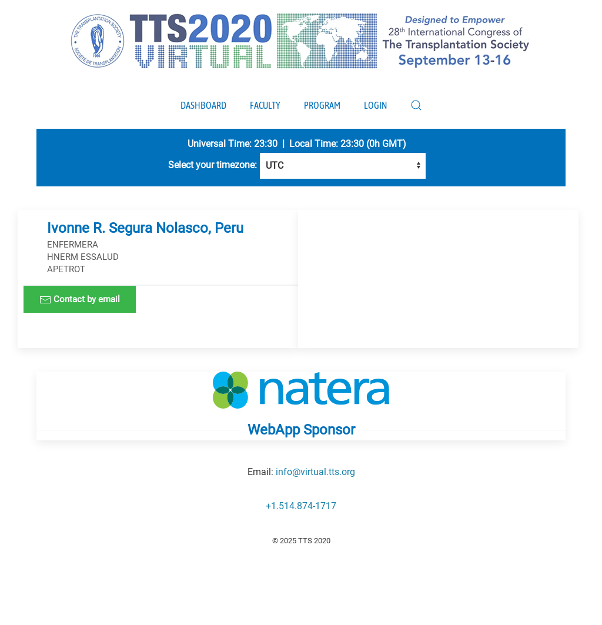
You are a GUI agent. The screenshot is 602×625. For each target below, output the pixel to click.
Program (322, 105)
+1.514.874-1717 (301, 506)
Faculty (265, 105)
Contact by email (79, 300)
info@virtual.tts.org (315, 471)
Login (375, 105)
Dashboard (203, 105)
